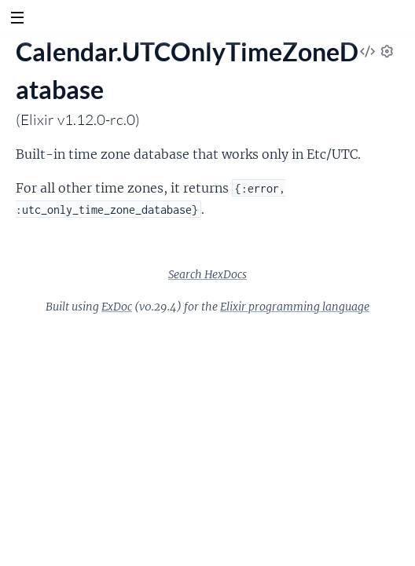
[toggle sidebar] (17, 19)
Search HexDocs (207, 274)
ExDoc (116, 307)
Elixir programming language (294, 307)
